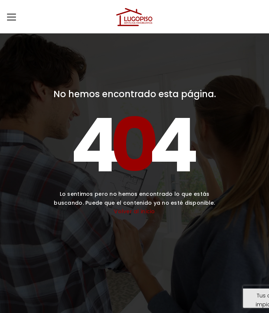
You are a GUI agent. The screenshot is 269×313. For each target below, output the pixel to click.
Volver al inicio (134, 211)
